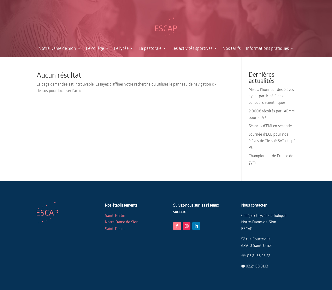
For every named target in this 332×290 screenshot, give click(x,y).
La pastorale (150, 48)
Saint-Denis (114, 228)
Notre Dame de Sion (57, 48)
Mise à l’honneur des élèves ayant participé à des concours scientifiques (271, 96)
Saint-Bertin (115, 215)
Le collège (95, 48)
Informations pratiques (267, 48)
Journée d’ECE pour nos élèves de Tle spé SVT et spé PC (272, 141)
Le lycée (121, 48)
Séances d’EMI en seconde (270, 125)
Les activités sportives (192, 48)
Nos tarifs (232, 48)
